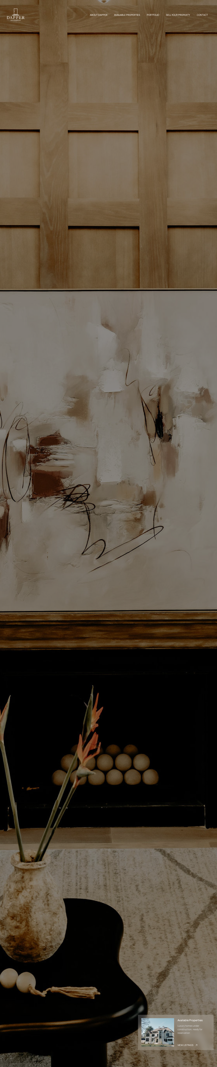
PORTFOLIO (153, 14)
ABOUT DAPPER (98, 14)
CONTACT (202, 14)
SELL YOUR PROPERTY (178, 14)
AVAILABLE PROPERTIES (127, 14)
